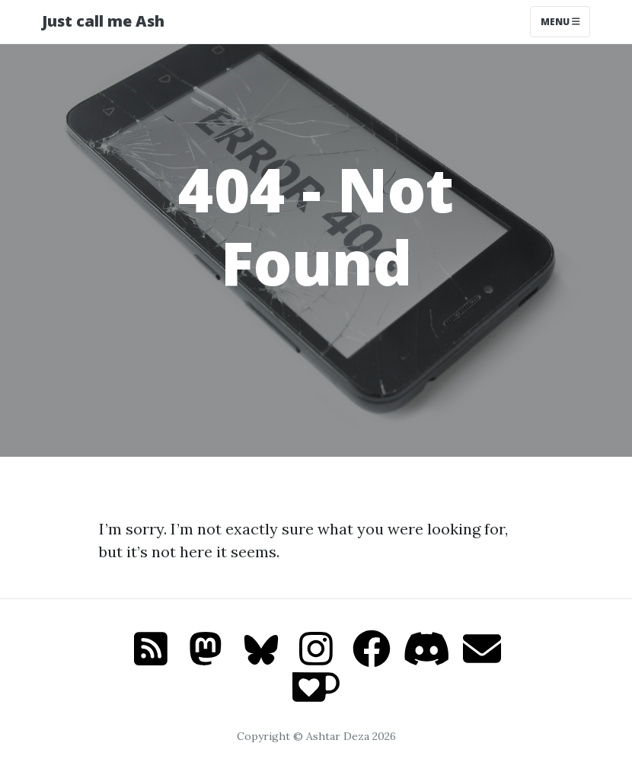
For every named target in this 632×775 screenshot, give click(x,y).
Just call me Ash (103, 21)
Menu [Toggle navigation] (560, 21)
